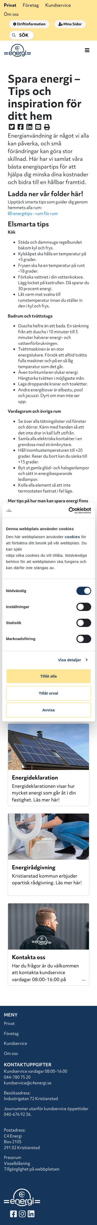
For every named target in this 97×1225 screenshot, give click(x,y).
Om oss (11, 14)
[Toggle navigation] (87, 50)
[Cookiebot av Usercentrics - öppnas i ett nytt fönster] (69, 510)
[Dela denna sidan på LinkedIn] (29, 128)
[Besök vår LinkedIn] (31, 1215)
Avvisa (48, 710)
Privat (10, 5)
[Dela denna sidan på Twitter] (12, 128)
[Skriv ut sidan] (47, 128)
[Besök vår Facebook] (13, 1215)
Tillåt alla (48, 676)
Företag (31, 5)
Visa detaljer (69, 660)
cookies (72, 537)
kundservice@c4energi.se (27, 1083)
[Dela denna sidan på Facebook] (21, 128)
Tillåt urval (48, 693)
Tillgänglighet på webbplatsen (31, 1169)
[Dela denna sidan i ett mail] (38, 128)
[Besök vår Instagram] (22, 1215)
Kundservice (58, 5)
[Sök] (21, 35)
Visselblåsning (17, 1163)
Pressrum (12, 1157)
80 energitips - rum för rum (33, 213)
